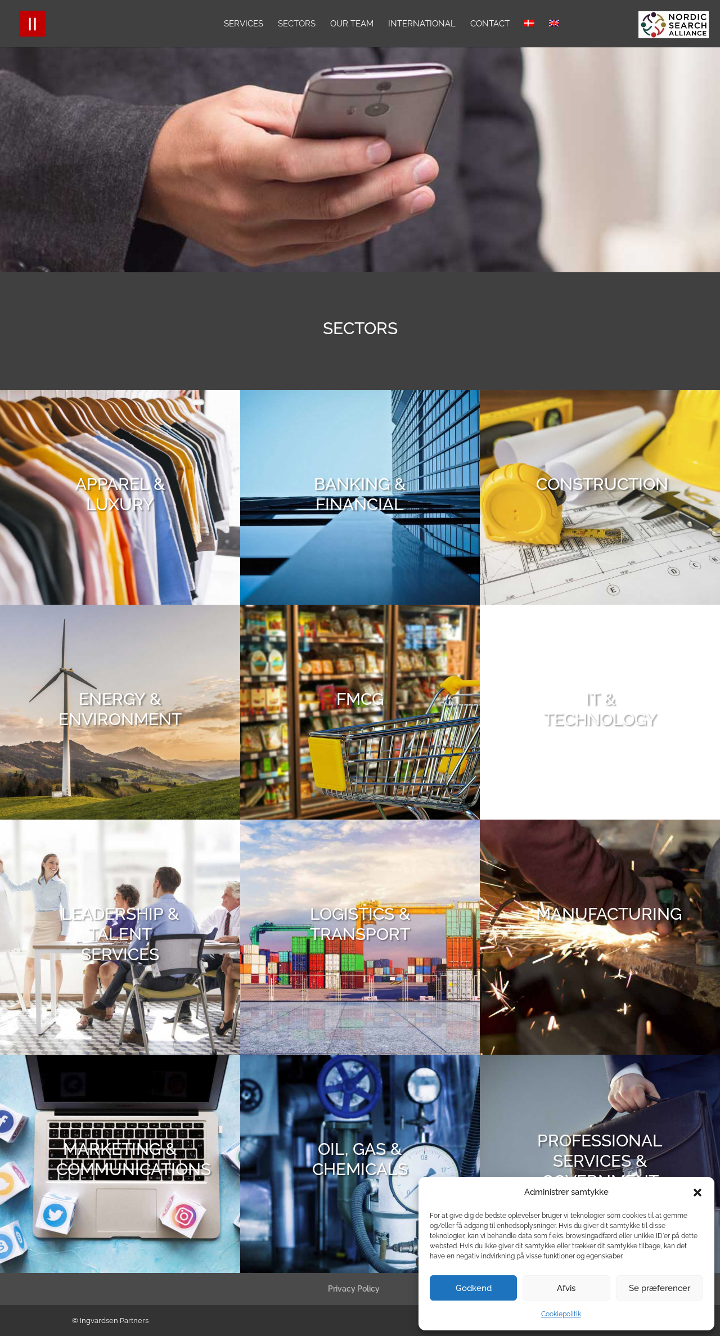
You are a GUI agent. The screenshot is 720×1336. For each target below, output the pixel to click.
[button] (697, 1192)
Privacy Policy (354, 1288)
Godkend (474, 1288)
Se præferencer (659, 1288)
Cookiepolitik (561, 1314)
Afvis (566, 1288)
